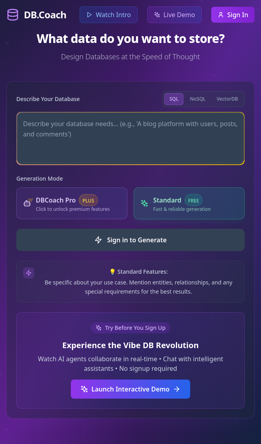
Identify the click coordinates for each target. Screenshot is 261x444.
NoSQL (197, 98)
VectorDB (227, 98)
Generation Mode (39, 178)
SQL (173, 98)
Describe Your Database (48, 99)
